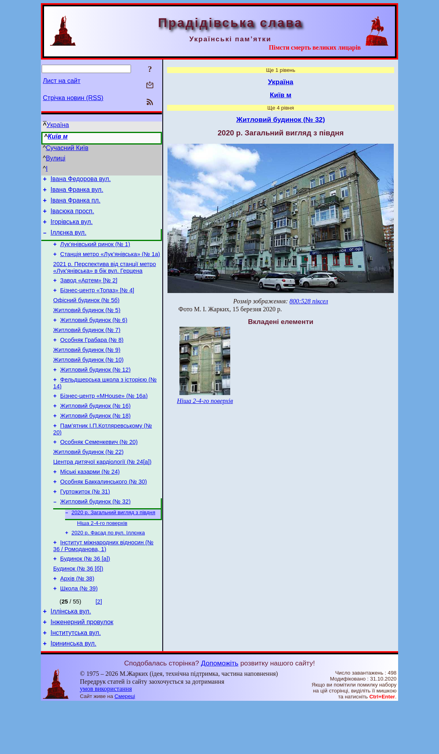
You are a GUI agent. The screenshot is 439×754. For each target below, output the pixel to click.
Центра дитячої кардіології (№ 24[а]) (102, 494)
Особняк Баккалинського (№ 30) (103, 516)
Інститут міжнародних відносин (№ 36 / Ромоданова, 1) (103, 586)
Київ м (57, 136)
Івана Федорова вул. (80, 180)
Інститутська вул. (75, 681)
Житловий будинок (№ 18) (95, 443)
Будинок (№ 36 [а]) (85, 600)
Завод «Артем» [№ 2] (88, 292)
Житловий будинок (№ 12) (95, 392)
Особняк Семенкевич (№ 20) (99, 472)
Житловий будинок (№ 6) (93, 337)
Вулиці (55, 158)
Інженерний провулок (81, 669)
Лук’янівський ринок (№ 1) (95, 252)
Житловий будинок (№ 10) (88, 381)
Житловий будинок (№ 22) (88, 483)
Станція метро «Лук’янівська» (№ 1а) (110, 263)
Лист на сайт (62, 80)
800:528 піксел (308, 301)
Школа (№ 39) (79, 634)
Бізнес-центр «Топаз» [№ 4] (97, 303)
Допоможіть (219, 713)
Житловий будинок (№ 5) (86, 325)
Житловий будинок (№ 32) (95, 538)
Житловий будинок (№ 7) (86, 348)
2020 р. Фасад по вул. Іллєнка (108, 572)
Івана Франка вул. (76, 192)
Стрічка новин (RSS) (73, 97)
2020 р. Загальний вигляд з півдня (113, 550)
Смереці (125, 746)
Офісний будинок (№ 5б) (86, 314)
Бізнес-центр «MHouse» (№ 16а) (104, 421)
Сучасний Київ (67, 148)
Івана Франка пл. (75, 204)
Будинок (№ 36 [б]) (78, 611)
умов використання (106, 738)
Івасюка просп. (72, 215)
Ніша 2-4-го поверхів (102, 562)
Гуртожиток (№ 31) (85, 527)
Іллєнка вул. (68, 239)
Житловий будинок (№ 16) (95, 432)
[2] (99, 647)
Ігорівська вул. (71, 227)
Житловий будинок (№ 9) (86, 370)
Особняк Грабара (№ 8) (92, 359)
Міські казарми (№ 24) (90, 505)
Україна (57, 124)
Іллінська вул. (70, 657)
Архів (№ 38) (77, 622)
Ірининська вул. (73, 693)
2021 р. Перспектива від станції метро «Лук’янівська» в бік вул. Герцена (104, 278)
